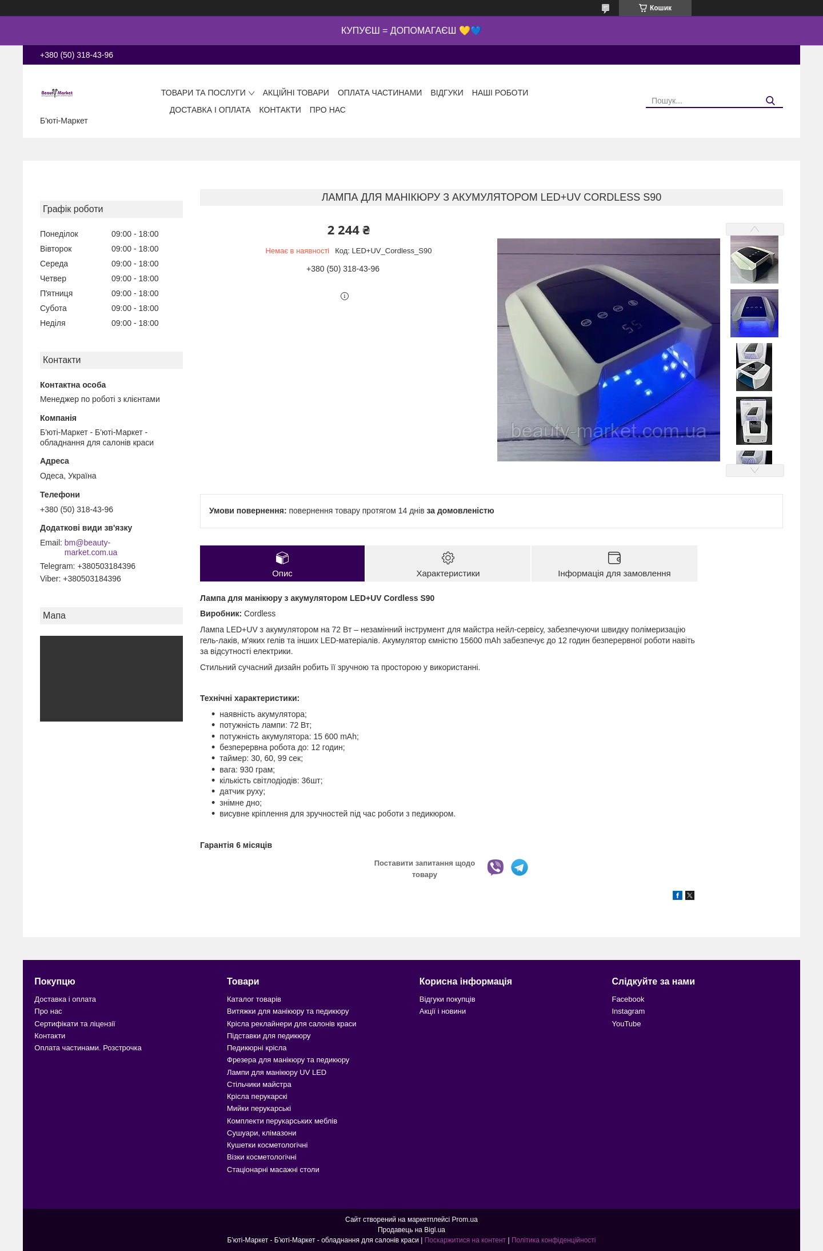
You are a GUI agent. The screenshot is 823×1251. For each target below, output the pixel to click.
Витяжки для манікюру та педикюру (288, 1011)
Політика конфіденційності (554, 1240)
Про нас (328, 109)
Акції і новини (443, 1011)
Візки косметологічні (262, 1157)
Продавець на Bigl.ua (411, 1230)
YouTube (626, 1023)
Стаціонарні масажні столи (273, 1169)
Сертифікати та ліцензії (74, 1023)
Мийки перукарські (259, 1108)
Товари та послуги (203, 92)
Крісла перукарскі (257, 1096)
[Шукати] (770, 101)
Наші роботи (500, 92)
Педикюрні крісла (257, 1047)
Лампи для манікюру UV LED (276, 1072)
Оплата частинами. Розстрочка (87, 1047)
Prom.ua (465, 1220)
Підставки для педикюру (269, 1035)
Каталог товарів (254, 999)
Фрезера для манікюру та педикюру (288, 1059)
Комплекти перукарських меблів (282, 1121)
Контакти (280, 109)
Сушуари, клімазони (261, 1133)
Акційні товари (296, 92)
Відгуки (446, 92)
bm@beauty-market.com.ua (91, 547)
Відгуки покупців (448, 999)
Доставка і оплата (210, 109)
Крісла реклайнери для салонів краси (292, 1023)
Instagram (628, 1011)
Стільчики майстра (259, 1084)
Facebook (628, 999)
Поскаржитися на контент (465, 1240)
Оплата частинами (380, 92)
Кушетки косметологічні (267, 1145)
